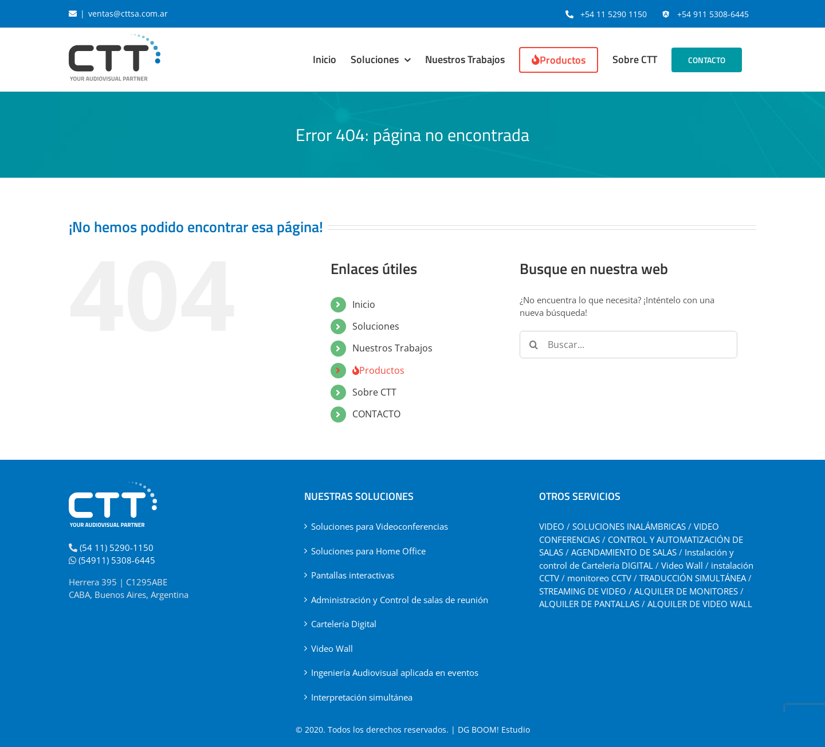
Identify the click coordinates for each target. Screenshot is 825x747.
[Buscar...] (628, 344)
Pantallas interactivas (352, 575)
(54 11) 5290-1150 (117, 547)
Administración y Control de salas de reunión (399, 599)
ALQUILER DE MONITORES (686, 591)
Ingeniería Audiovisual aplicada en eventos (394, 672)
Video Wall (332, 648)
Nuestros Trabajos (392, 348)
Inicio (363, 304)
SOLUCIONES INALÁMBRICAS (629, 526)
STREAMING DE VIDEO (582, 591)
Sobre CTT (374, 392)
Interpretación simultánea (361, 697)
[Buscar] (533, 344)
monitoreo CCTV (599, 578)
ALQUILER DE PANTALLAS (589, 603)
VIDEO (551, 526)
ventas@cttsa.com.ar (128, 13)
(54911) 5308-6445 (116, 560)
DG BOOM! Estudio (494, 729)
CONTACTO (376, 414)
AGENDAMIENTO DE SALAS (624, 552)
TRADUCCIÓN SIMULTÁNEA (692, 578)
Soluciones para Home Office (368, 551)
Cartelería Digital (343, 623)
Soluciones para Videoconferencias (379, 526)
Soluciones (375, 326)
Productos (378, 370)
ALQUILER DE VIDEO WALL (699, 603)
